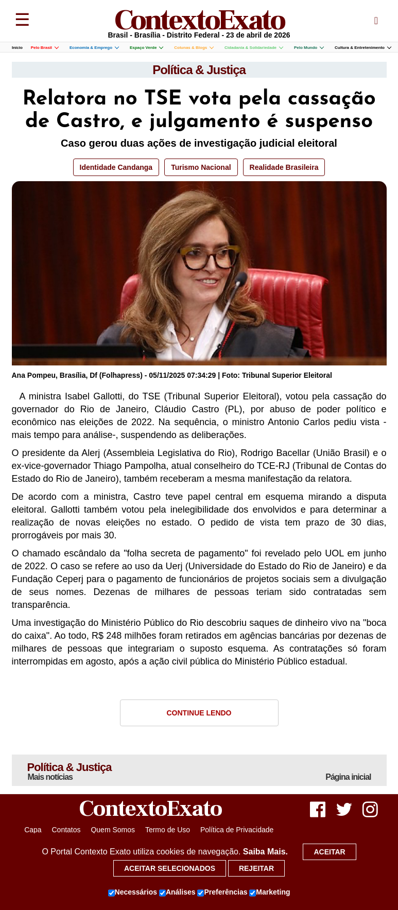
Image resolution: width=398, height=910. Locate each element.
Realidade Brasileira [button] (284, 167)
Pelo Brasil (44, 47)
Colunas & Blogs (193, 47)
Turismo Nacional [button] (201, 167)
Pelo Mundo (308, 47)
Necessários (133, 892)
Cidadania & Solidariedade (253, 47)
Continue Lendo (199, 713)
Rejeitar (256, 868)
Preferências (222, 892)
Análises (177, 892)
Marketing (269, 892)
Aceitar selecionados (169, 868)
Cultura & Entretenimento (363, 47)
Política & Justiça (199, 70)
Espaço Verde (146, 47)
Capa (32, 830)
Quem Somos (113, 830)
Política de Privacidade (236, 830)
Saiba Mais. (265, 851)
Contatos (65, 830)
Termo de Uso (167, 830)
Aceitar (329, 852)
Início (17, 47)
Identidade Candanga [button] (116, 167)
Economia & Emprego (94, 47)
